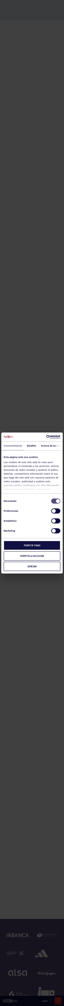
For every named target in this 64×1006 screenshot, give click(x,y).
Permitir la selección (32, 555)
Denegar (32, 566)
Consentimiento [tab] (13, 445)
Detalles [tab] (31, 445)
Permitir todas (32, 545)
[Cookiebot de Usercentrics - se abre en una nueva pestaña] (46, 437)
